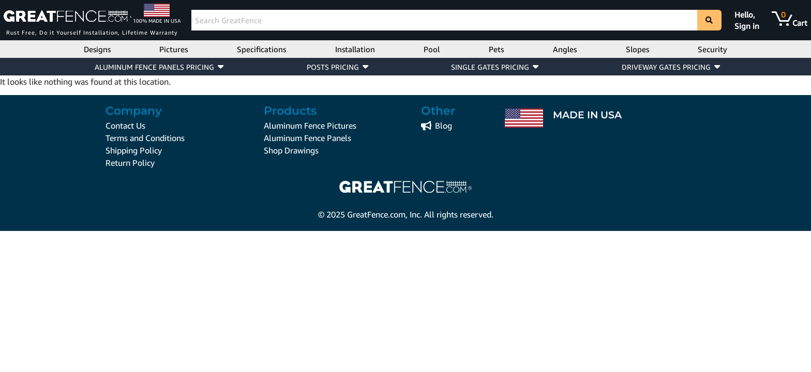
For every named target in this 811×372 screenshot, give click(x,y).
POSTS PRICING (333, 67)
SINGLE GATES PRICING (490, 67)
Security (712, 49)
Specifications (261, 49)
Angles (565, 49)
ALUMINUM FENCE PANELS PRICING (154, 67)
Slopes (637, 49)
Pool (432, 49)
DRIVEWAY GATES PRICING (666, 67)
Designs (97, 49)
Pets (496, 49)
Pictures (173, 49)
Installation (355, 49)
